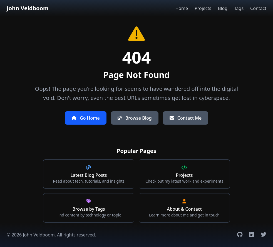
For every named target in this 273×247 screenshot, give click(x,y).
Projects (203, 8)
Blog (222, 8)
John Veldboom (28, 8)
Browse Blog (135, 118)
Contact (258, 8)
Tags (239, 8)
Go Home (85, 118)
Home (181, 8)
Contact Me (186, 118)
